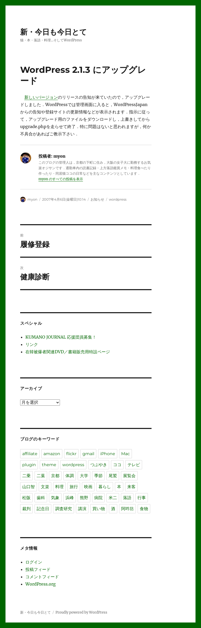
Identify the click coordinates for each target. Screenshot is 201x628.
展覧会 (129, 475)
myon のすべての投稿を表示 (60, 179)
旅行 (74, 486)
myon (32, 199)
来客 (131, 486)
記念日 (43, 508)
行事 (141, 497)
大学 (84, 475)
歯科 (41, 497)
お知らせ (97, 199)
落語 (127, 497)
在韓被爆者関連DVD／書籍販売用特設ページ (67, 351)
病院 (98, 497)
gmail (88, 453)
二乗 (26, 475)
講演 (82, 508)
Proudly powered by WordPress (81, 612)
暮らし (104, 486)
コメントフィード (42, 576)
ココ (117, 464)
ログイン (33, 562)
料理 (59, 486)
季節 (98, 475)
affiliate (29, 453)
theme (49, 464)
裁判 (26, 508)
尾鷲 (113, 475)
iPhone (107, 453)
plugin (29, 464)
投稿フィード (38, 569)
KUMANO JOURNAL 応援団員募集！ (60, 337)
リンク (31, 344)
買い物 (98, 508)
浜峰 (69, 497)
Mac (125, 453)
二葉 (41, 475)
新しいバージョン (41, 97)
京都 (55, 475)
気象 (55, 497)
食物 (144, 508)
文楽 (45, 486)
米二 (113, 497)
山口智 (28, 486)
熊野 (84, 497)
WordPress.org (40, 584)
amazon (51, 453)
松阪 (26, 497)
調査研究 (63, 508)
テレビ (133, 464)
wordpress (117, 199)
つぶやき (98, 464)
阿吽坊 (127, 508)
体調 (69, 475)
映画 (88, 486)
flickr (71, 453)
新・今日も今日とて (53, 31)
